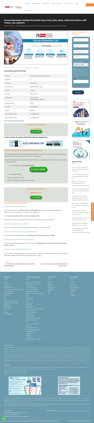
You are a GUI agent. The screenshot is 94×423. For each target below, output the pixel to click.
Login (76, 3)
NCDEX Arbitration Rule (31, 310)
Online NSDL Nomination (31, 287)
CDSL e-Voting (29, 299)
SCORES (54, 410)
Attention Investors (47, 420)
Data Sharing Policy (55, 420)
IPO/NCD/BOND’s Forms (75, 287)
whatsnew (35, 67)
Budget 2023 (29, 325)
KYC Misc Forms (73, 285)
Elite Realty (28, 335)
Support (6, 312)
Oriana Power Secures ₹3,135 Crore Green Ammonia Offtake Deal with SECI (80, 190)
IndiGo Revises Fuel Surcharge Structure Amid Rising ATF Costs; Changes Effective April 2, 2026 (80, 198)
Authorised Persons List (9, 287)
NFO (49, 293)
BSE (60, 410)
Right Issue (50, 285)
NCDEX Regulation (30, 306)
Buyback (50, 283)
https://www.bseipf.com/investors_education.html (15, 371)
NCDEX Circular (29, 302)
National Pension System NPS (11, 302)
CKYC (78, 410)
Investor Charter (29, 314)
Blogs (5, 297)
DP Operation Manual (9, 293)
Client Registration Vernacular (33, 318)
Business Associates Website (32, 329)
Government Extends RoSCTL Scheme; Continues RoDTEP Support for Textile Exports (81, 212)
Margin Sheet (73, 289)
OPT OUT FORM (7, 314)
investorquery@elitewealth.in (23, 416)
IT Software (72, 291)
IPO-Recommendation (27, 67)
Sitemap (10, 420)
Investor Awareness (30, 285)
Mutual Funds (7, 304)
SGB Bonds (50, 289)
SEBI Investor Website (69, 410)
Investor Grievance (30, 316)
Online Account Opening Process (33, 282)
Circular (28, 301)
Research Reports (57, 3)
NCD (49, 291)
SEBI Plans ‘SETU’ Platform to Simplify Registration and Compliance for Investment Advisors (81, 183)
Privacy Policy (23, 420)
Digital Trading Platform (31, 320)
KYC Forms (72, 283)
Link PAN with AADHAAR (32, 291)
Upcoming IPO (7, 308)
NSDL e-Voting (29, 297)
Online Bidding (36, 3)
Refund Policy (28, 420)
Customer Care (7, 285)
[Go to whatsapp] (3, 419)
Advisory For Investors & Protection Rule (35, 308)
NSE (58, 410)
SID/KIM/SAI (73, 295)
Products (27, 3)
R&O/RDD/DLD (83, 410)
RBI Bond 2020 (51, 287)
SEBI (63, 410)
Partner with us (68, 3)
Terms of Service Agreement (37, 420)
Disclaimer (6, 420)
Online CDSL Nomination (31, 289)
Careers (6, 282)
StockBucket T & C (30, 333)
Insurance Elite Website (31, 327)
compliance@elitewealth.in (14, 414)
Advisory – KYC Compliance (32, 323)
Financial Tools (29, 10)
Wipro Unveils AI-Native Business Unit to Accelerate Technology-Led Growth (80, 205)
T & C (5, 310)
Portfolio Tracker (8, 306)
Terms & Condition (16, 420)
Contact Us (6, 283)
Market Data (46, 3)
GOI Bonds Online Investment (10, 301)
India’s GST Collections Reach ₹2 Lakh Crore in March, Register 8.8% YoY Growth (80, 169)
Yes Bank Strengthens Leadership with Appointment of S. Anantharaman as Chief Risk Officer (80, 230)
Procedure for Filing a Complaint (33, 339)
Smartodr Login (29, 337)
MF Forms (72, 282)
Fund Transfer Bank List (31, 312)
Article (5, 299)
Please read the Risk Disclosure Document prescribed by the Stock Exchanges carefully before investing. (29, 404)
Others (71, 293)
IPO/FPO (50, 282)
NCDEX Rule (28, 304)
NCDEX (88, 410)
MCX (76, 410)
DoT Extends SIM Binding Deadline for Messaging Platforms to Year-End (80, 176)
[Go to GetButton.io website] (3, 421)
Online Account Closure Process (33, 283)
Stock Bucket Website (31, 331)
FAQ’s (27, 321)
